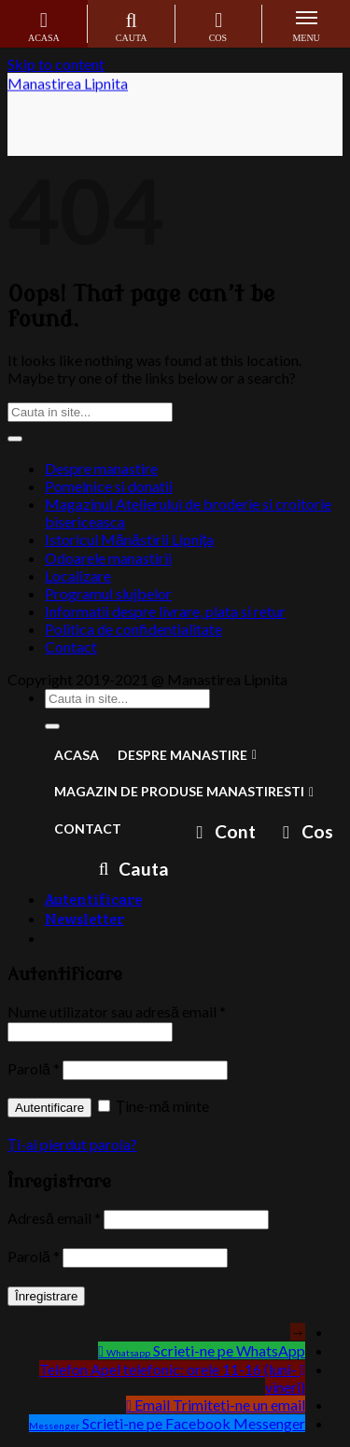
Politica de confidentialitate (133, 629)
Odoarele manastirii (108, 558)
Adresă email (54, 1218)
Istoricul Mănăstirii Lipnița (129, 539)
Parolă (33, 1068)
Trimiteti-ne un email (239, 1404)
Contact (71, 646)
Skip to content (56, 64)
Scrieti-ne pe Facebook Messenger (193, 1423)
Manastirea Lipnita (67, 85)
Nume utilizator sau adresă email (116, 1011)
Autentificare (49, 1108)
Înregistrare (46, 1296)
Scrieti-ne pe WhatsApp (229, 1350)
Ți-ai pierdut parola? (72, 1144)
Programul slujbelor (108, 593)
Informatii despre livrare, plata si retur (165, 611)
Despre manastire (101, 468)
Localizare (78, 575)
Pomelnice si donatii (109, 486)
